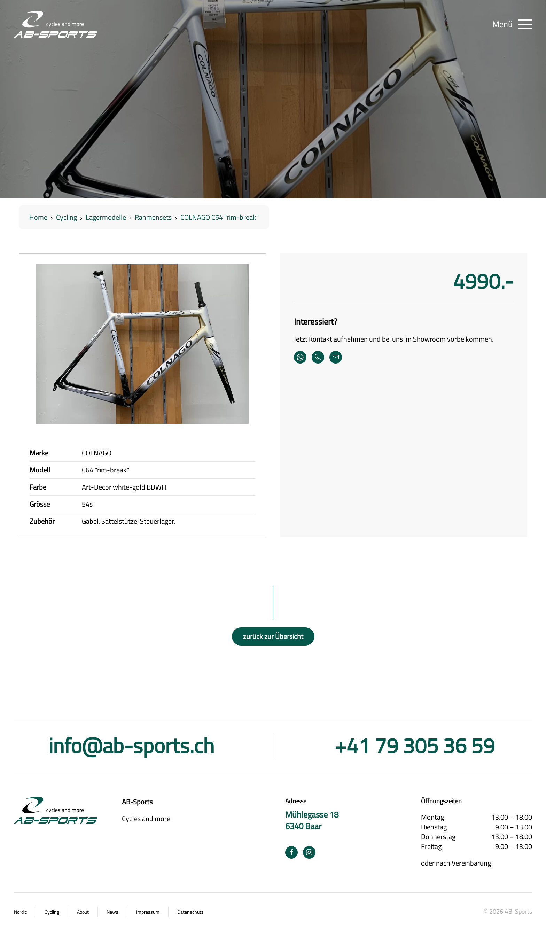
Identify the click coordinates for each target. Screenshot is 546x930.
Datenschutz (190, 911)
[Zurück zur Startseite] (56, 24)
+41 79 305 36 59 (415, 745)
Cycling (52, 911)
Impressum (147, 911)
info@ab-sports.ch (131, 745)
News (112, 911)
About (83, 911)
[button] (512, 24)
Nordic (20, 911)
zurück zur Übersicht (273, 636)
